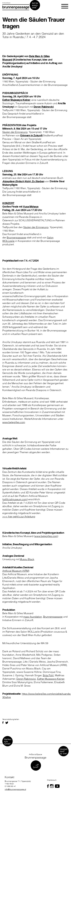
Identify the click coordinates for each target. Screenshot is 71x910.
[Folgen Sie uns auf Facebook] (48, 786)
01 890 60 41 (10, 786)
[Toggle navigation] (65, 6)
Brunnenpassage (16, 237)
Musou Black (27, 559)
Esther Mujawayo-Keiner (50, 678)
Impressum (51, 780)
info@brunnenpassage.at (15, 789)
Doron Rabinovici (26, 678)
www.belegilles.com (13, 422)
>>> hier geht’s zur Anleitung (18, 516)
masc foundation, (33, 616)
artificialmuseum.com (15, 499)
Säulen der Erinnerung (15, 132)
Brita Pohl (48, 675)
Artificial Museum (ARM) (15, 570)
